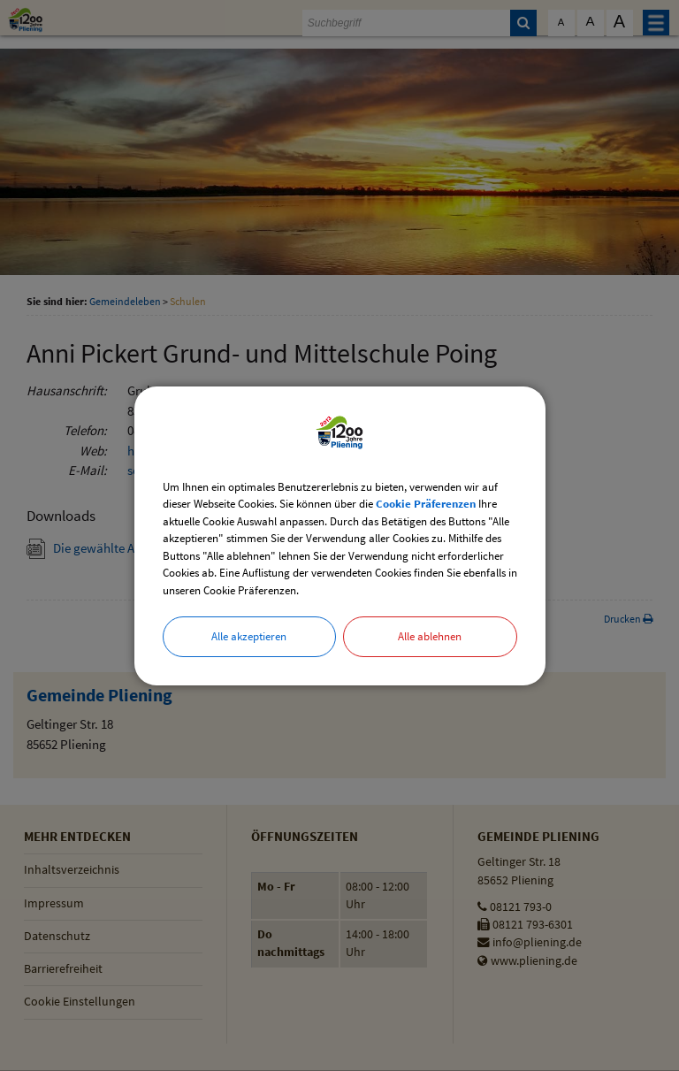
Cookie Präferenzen (426, 503)
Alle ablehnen (430, 636)
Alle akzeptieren (248, 636)
